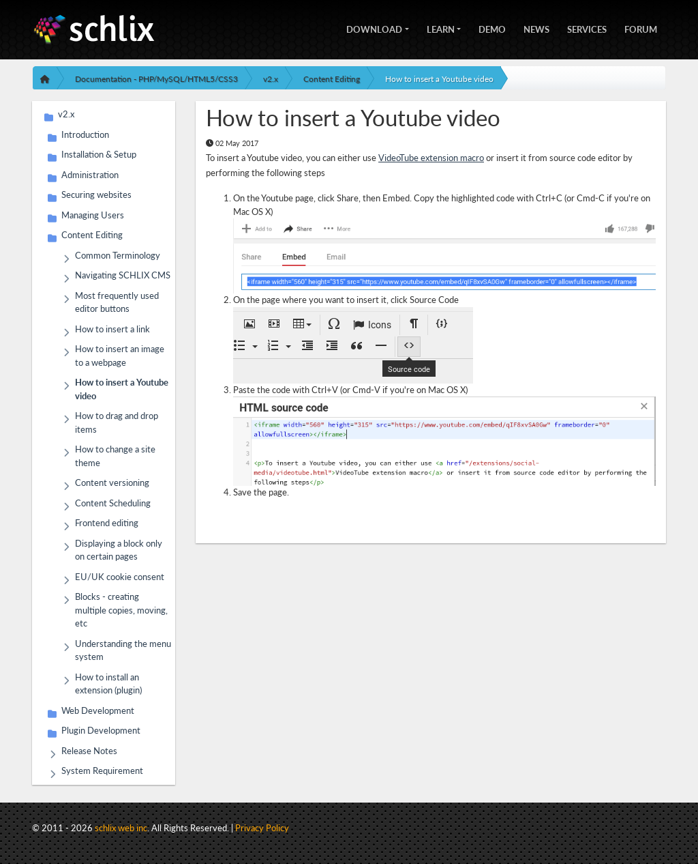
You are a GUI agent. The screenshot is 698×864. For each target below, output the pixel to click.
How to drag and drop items (116, 422)
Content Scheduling (113, 505)
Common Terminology (117, 257)
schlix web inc (121, 827)
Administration (90, 177)
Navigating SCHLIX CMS (122, 277)
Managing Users (92, 217)
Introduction (85, 136)
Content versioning (112, 484)
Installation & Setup (98, 156)
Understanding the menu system (123, 650)
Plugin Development (100, 732)
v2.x (270, 79)
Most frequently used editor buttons (117, 302)
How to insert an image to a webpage (119, 355)
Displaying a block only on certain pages (118, 549)
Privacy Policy (262, 827)
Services (587, 28)
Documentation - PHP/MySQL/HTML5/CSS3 (156, 79)
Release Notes (89, 753)
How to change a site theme (115, 455)
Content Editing (331, 79)
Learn (441, 28)
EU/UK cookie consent (119, 579)
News (536, 28)
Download (374, 28)
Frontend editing (106, 525)
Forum (640, 28)
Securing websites (96, 196)
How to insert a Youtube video (439, 79)
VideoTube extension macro (431, 157)
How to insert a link (112, 331)
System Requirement (102, 772)
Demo (492, 28)
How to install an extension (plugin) (108, 683)
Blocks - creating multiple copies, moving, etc (121, 609)
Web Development (97, 712)
